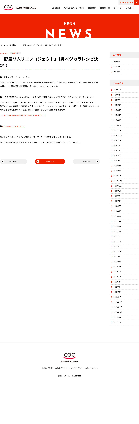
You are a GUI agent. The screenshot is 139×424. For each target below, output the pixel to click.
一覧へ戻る (50, 162)
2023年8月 (118, 219)
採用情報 (117, 61)
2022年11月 (119, 271)
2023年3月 (118, 248)
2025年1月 (118, 138)
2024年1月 (118, 190)
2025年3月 (118, 127)
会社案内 (92, 7)
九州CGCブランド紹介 (73, 7)
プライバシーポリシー (77, 404)
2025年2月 (118, 132)
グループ (118, 7)
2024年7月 (118, 167)
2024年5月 (118, 173)
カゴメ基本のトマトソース (13, 126)
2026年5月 (118, 92)
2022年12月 (119, 266)
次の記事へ (88, 162)
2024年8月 (118, 161)
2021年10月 (119, 347)
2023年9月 (118, 213)
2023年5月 (118, 237)
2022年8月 (118, 289)
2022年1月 (118, 329)
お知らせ (117, 67)
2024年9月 (118, 156)
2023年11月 (119, 202)
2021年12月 (119, 335)
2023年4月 (118, 242)
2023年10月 (119, 208)
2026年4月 (118, 98)
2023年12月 (119, 196)
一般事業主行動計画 (41, 404)
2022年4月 (118, 312)
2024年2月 (118, 185)
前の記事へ (11, 162)
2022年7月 (118, 295)
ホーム (2, 45)
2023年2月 (118, 254)
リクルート (130, 7)
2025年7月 (118, 104)
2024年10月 (119, 150)
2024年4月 (118, 179)
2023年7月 (118, 225)
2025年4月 (118, 121)
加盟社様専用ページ (59, 404)
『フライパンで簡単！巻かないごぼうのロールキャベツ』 (24, 115)
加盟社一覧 (105, 7)
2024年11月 (119, 144)
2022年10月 (119, 277)
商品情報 (117, 73)
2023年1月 (118, 260)
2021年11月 (119, 341)
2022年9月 (118, 283)
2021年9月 (118, 352)
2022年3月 (118, 318)
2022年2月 (118, 323)
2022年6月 (118, 300)
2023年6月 (118, 231)
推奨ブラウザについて (96, 404)
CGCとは (56, 7)
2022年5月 (118, 306)
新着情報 (13, 45)
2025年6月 (118, 109)
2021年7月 (118, 358)
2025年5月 (118, 115)
